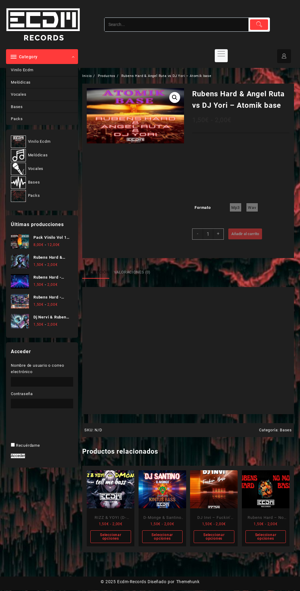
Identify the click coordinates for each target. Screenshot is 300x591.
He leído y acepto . (147, 350)
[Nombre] (150, 312)
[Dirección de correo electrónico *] (150, 332)
